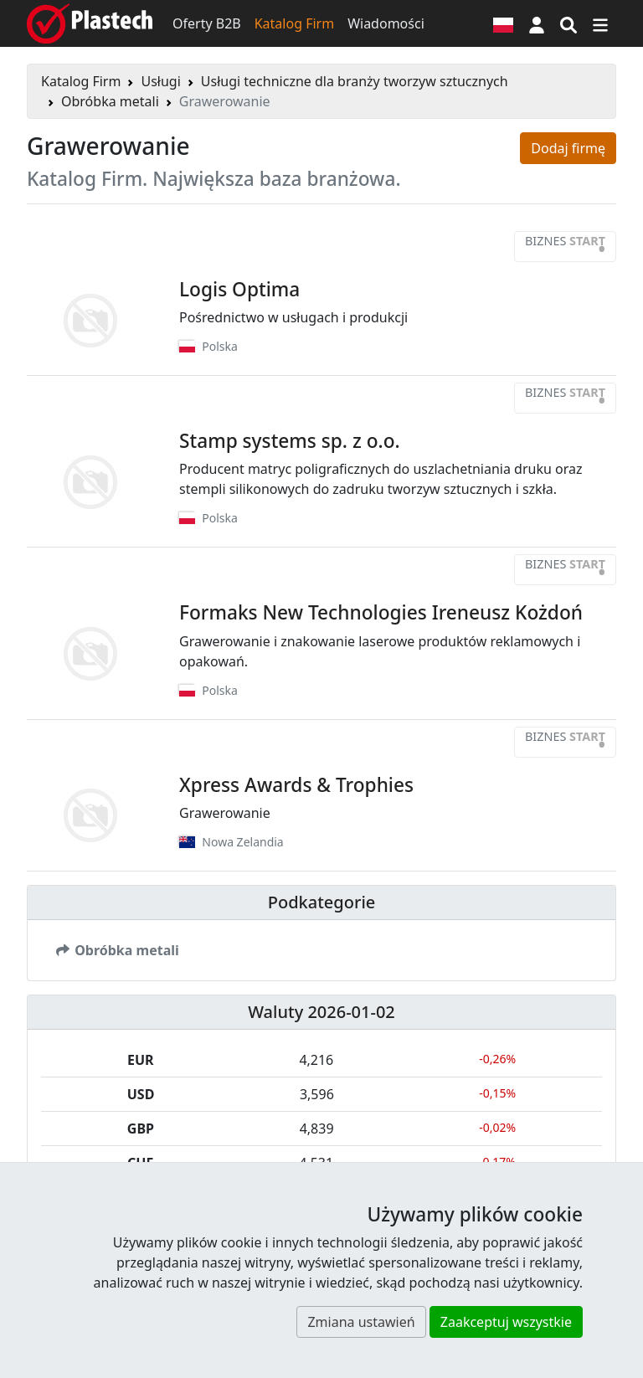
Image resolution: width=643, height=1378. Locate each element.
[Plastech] (89, 23)
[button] (537, 23)
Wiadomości (385, 23)
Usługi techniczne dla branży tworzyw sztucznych (354, 81)
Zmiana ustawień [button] (360, 1322)
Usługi (160, 81)
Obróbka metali (110, 101)
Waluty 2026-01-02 (321, 1011)
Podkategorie (322, 902)
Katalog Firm (294, 23)
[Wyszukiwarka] (568, 23)
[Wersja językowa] (503, 23)
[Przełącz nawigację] (600, 23)
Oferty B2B (206, 23)
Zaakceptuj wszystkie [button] (506, 1322)
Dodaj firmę (568, 148)
